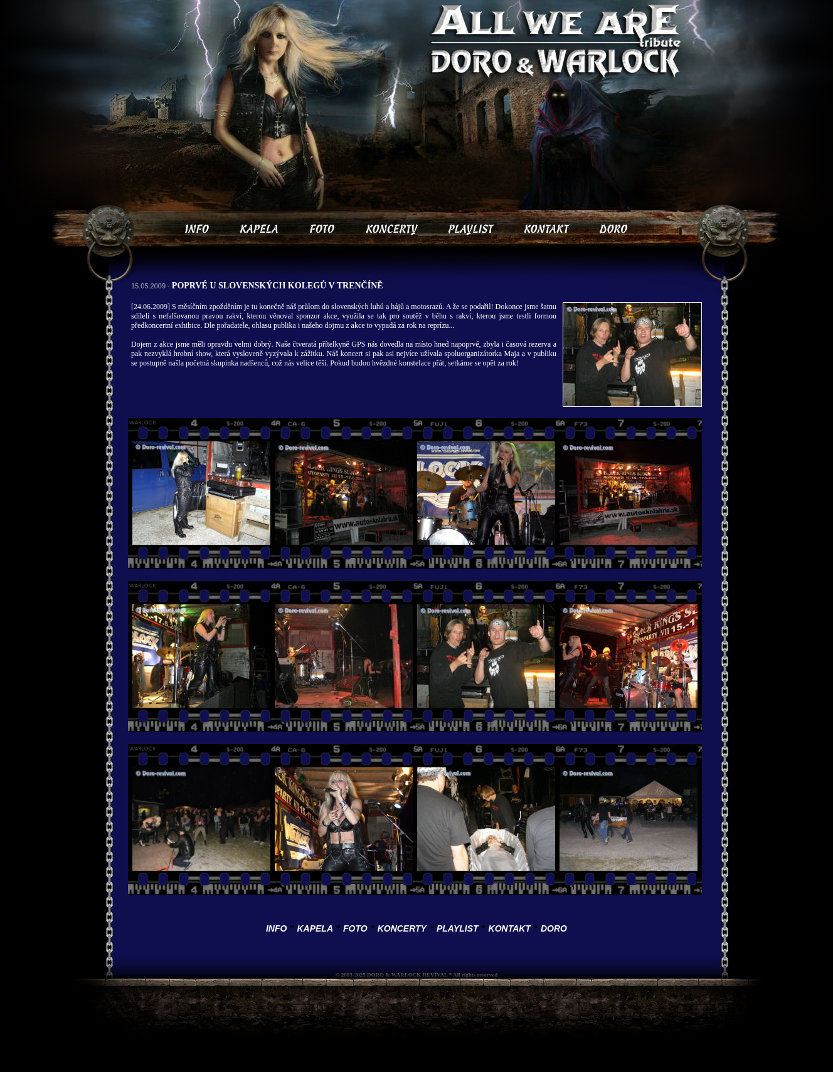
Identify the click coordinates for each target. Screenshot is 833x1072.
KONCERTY (402, 928)
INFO (276, 928)
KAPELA (315, 928)
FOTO (355, 928)
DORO (554, 928)
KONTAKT (510, 928)
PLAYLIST (458, 928)
